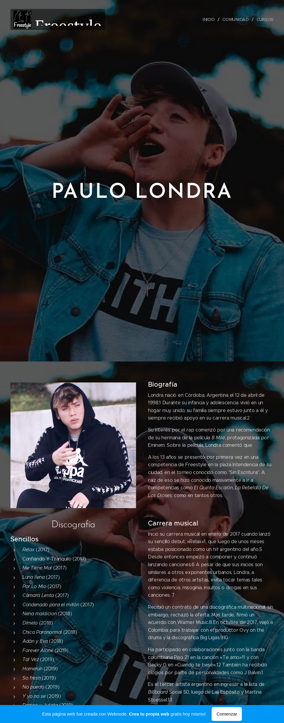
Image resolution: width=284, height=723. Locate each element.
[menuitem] (210, 19)
